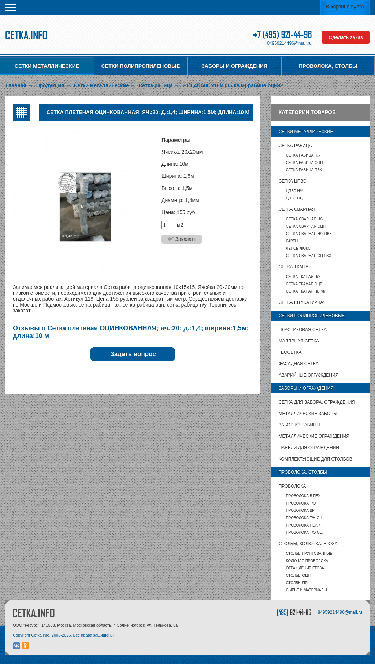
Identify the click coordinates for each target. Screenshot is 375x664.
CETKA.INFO (34, 613)
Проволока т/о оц (304, 533)
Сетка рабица (295, 145)
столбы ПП (297, 583)
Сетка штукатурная (303, 302)
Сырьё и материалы (306, 590)
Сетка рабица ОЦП (304, 163)
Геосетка (290, 352)
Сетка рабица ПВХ (304, 170)
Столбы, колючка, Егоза (308, 543)
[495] (293, 612)
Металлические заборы (308, 413)
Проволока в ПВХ (303, 496)
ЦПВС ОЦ (294, 198)
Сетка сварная (297, 209)
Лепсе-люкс (298, 248)
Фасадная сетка (299, 363)
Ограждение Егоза (305, 568)
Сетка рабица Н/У (303, 155)
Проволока (292, 486)
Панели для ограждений (309, 447)
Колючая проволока (307, 561)
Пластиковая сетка (303, 329)
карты (292, 241)
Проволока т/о (301, 503)
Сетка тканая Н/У (303, 277)
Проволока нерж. (304, 525)
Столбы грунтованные (309, 553)
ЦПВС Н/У (294, 191)
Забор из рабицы (299, 425)
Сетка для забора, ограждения (317, 402)
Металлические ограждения (314, 436)
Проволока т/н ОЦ (304, 518)
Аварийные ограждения (309, 375)
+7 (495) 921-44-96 (282, 34)
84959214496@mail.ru (289, 43)
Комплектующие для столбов (315, 459)
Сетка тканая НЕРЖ (305, 291)
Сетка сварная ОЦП (306, 226)
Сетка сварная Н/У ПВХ (309, 234)
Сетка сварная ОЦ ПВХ (308, 256)
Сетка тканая (295, 266)
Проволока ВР (300, 511)
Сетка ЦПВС (293, 181)
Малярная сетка (299, 341)
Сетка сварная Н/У (304, 219)
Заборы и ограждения (234, 66)
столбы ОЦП (298, 575)
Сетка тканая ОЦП (304, 284)
